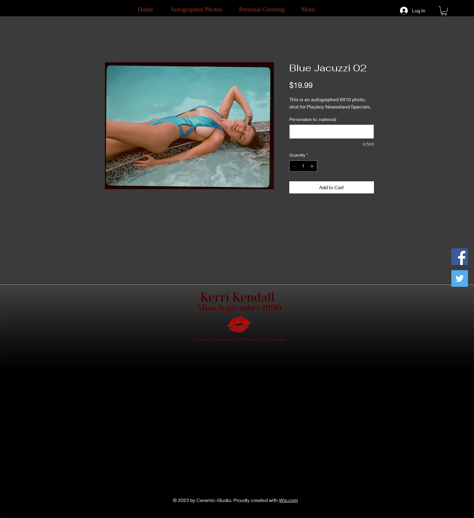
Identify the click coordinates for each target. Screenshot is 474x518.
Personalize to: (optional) (312, 119)
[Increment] (312, 166)
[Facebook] (459, 256)
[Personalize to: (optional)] (332, 131)
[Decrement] (294, 166)
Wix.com (288, 500)
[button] (444, 10)
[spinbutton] (303, 166)
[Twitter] (459, 278)
